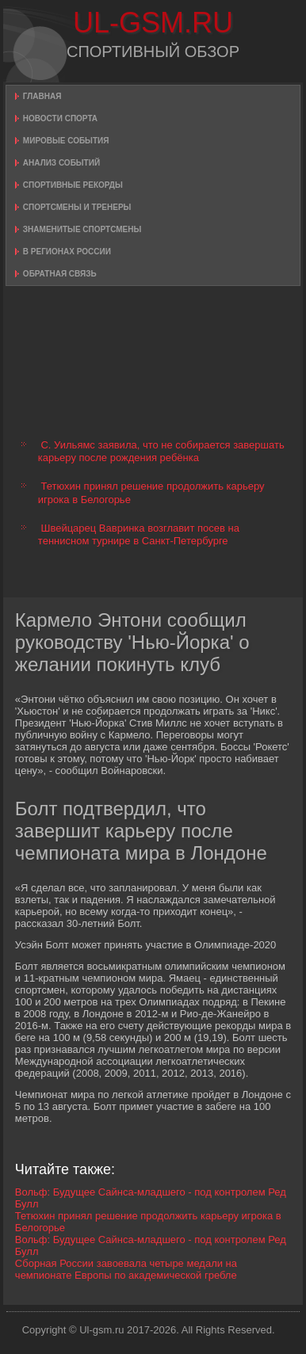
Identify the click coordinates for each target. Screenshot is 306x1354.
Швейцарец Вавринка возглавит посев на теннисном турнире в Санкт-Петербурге (138, 534)
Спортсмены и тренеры (77, 207)
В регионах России (67, 251)
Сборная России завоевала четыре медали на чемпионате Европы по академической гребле (126, 1269)
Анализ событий (61, 162)
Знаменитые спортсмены (82, 229)
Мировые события (66, 140)
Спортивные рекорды (73, 185)
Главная (42, 96)
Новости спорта (60, 118)
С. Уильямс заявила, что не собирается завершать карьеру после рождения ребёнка (161, 451)
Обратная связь (60, 273)
